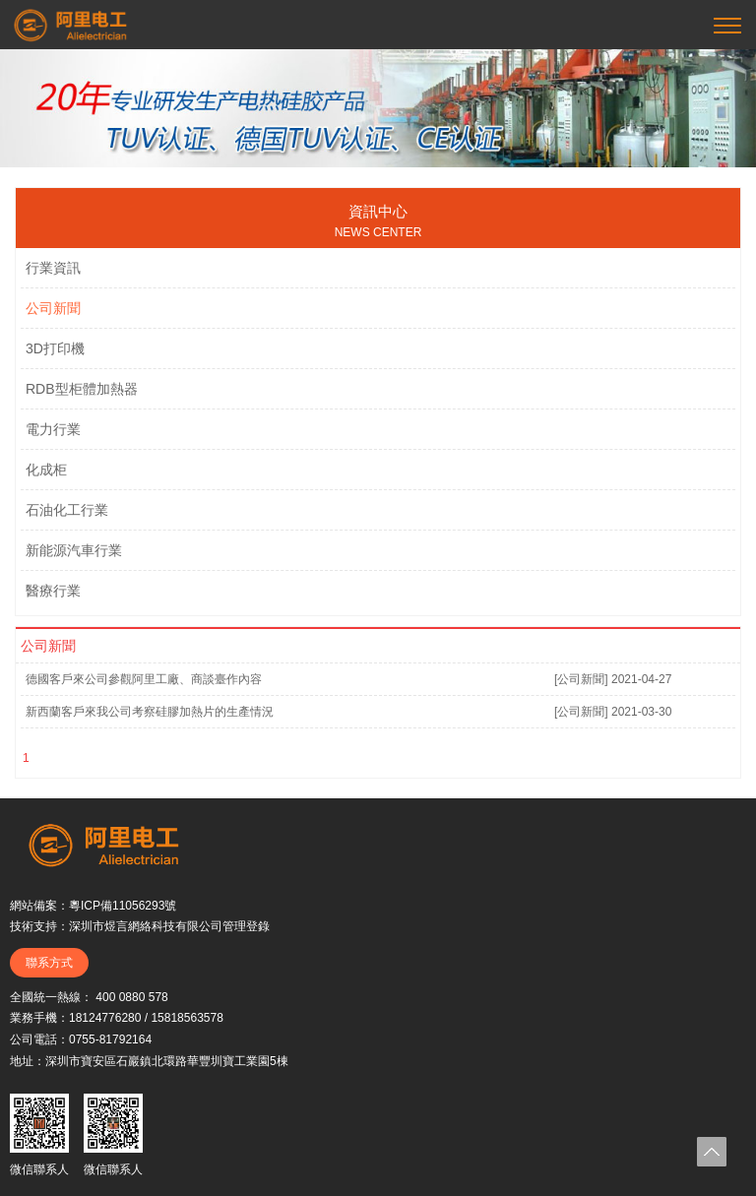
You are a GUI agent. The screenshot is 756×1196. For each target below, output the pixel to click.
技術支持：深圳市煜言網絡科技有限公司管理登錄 (140, 926)
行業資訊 (53, 268)
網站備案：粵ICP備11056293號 (93, 906)
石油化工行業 (67, 510)
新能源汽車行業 (74, 550)
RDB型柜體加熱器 (82, 389)
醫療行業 (53, 590)
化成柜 (46, 469)
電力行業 (53, 429)
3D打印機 (55, 348)
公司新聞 (53, 308)
